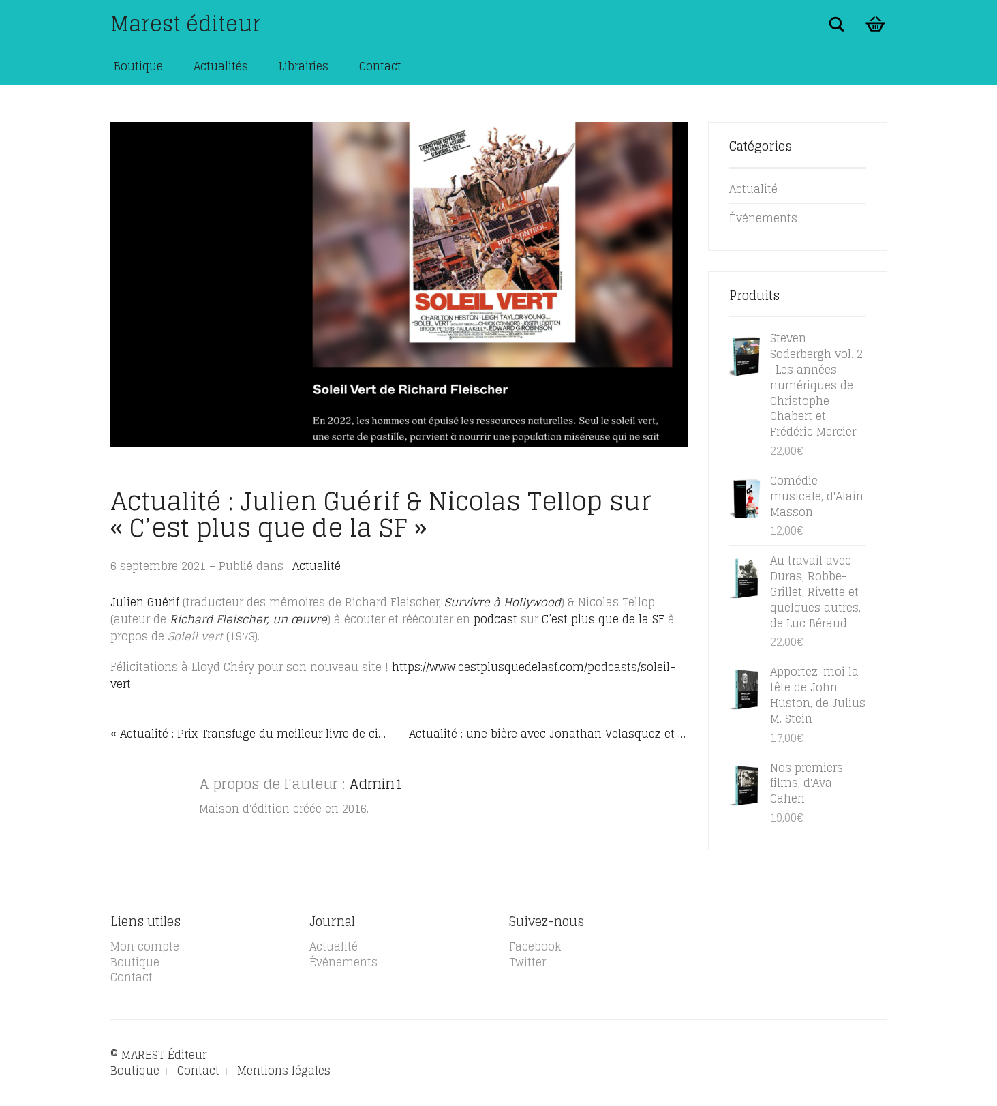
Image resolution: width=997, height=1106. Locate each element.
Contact (380, 66)
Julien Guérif (146, 602)
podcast (495, 619)
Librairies (303, 66)
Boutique (138, 66)
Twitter (527, 962)
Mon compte (144, 946)
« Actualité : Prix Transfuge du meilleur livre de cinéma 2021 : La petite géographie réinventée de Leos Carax (249, 734)
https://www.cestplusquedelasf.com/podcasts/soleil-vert (392, 675)
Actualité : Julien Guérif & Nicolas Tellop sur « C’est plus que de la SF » (380, 514)
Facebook (535, 946)
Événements (763, 218)
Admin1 (376, 784)
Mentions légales (284, 1070)
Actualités (221, 66)
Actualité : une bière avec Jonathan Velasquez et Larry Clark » (548, 734)
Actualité (316, 566)
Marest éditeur (185, 23)
